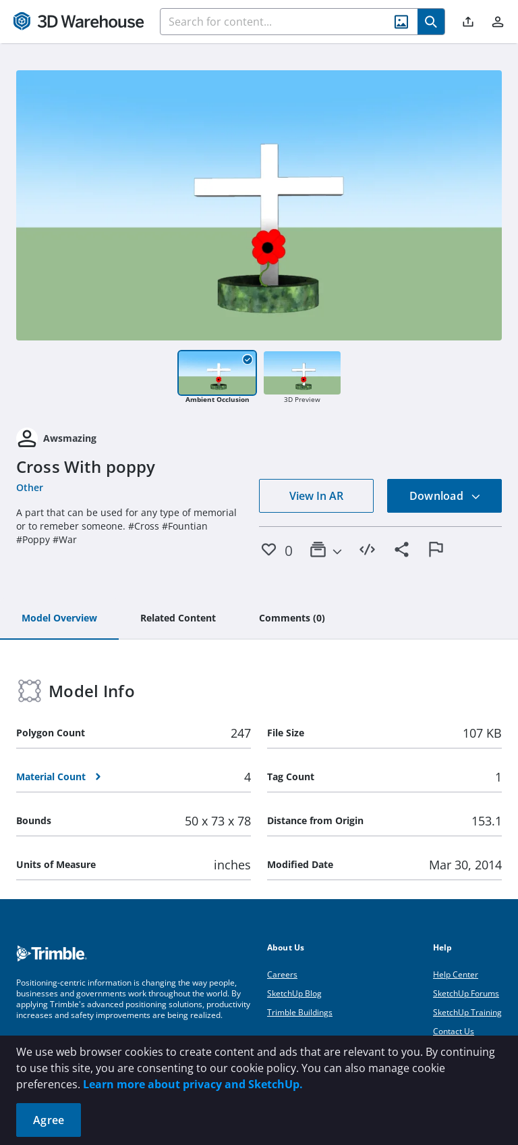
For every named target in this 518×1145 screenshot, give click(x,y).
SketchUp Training (467, 1012)
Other (29, 487)
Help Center (455, 974)
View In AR (316, 495)
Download (445, 495)
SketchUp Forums (466, 993)
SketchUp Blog (294, 993)
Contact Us (453, 1031)
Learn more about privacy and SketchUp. (193, 1084)
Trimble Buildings (300, 1012)
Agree (48, 1120)
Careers (282, 974)
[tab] (59, 619)
